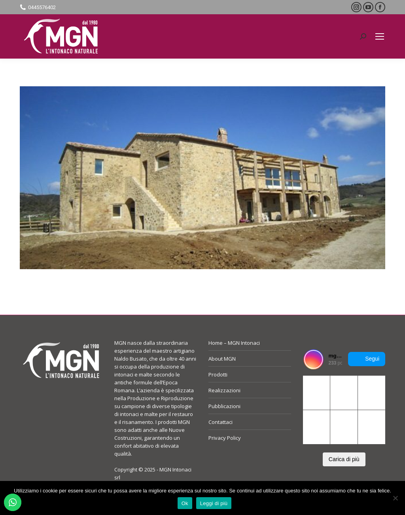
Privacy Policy (224, 437)
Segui (366, 359)
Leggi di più (214, 503)
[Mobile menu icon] (379, 36)
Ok (185, 503)
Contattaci (220, 422)
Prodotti (217, 374)
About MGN (222, 358)
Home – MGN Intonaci (234, 342)
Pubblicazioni (224, 406)
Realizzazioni (224, 390)
